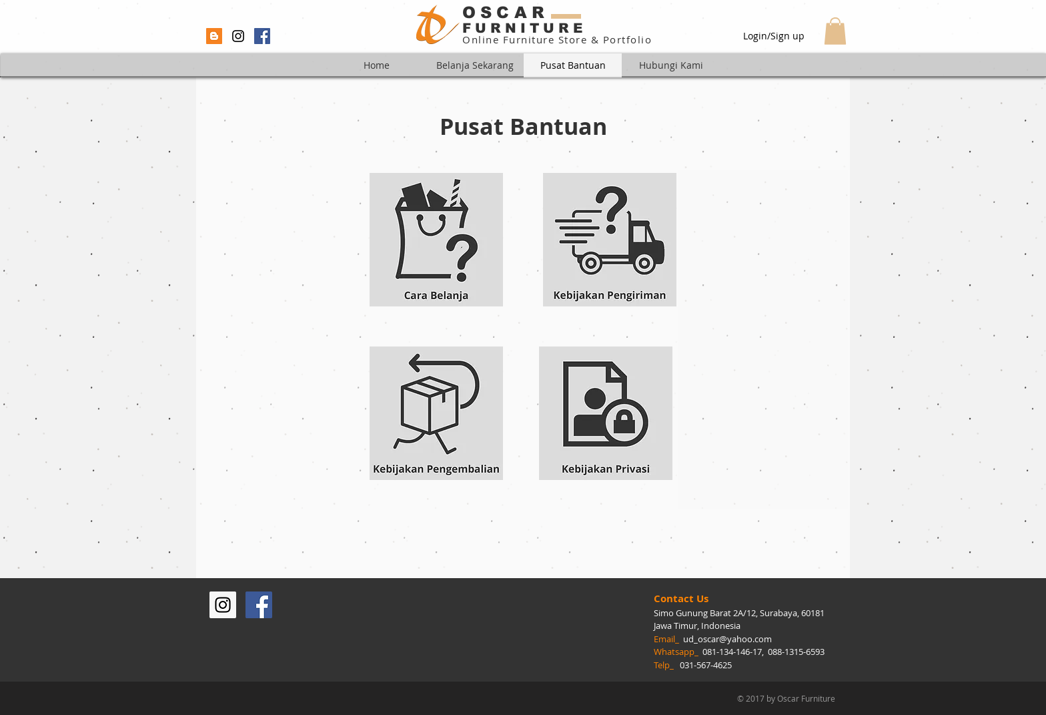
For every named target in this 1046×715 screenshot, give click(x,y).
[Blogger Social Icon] (214, 36)
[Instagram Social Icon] (222, 604)
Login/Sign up (774, 35)
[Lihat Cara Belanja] (436, 239)
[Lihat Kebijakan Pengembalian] (436, 413)
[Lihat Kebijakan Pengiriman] (609, 239)
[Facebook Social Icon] (262, 36)
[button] (835, 31)
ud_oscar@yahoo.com (727, 639)
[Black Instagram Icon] (238, 36)
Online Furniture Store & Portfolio (557, 39)
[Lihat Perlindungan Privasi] (605, 413)
